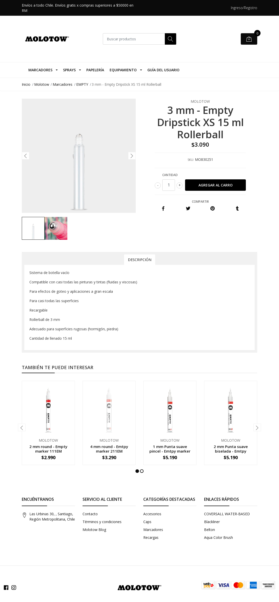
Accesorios (152, 513)
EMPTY (82, 84)
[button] (137, 471)
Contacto (90, 513)
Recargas (150, 537)
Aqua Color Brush (218, 537)
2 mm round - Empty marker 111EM (48, 449)
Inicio (26, 84)
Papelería (95, 69)
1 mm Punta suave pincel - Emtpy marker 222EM (169, 451)
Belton (209, 529)
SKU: (191, 160)
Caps (147, 521)
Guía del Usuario (163, 69)
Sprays (69, 69)
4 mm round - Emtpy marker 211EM (109, 449)
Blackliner (212, 521)
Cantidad (170, 175)
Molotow (41, 84)
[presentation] (25, 156)
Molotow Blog (94, 529)
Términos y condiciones (102, 521)
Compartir (200, 201)
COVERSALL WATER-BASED (227, 513)
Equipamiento (123, 69)
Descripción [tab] (139, 259)
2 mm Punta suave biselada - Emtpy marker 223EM (231, 451)
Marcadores (40, 69)
